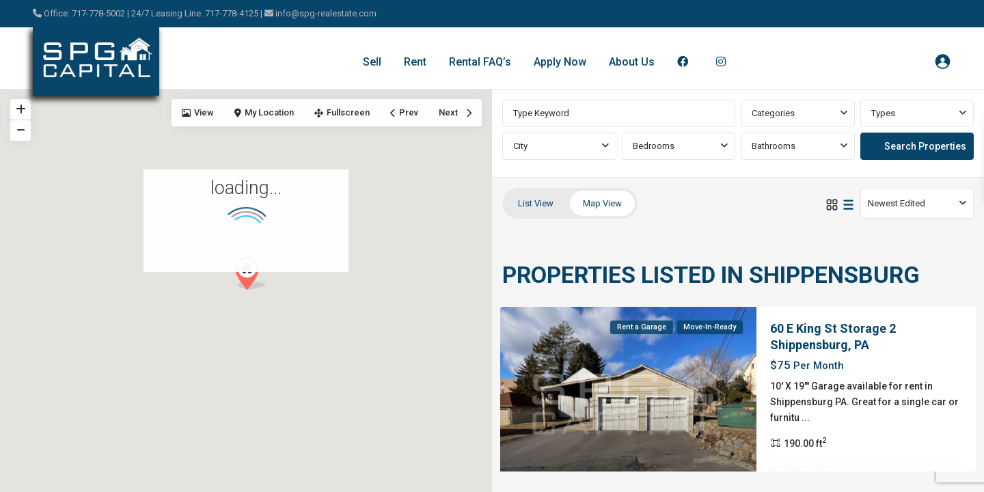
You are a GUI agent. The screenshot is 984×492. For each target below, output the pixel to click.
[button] (255, 277)
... (806, 417)
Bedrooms (653, 146)
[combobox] (798, 113)
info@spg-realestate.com (326, 13)
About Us (632, 61)
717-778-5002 (98, 13)
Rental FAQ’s (480, 61)
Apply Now (560, 61)
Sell (372, 61)
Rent (415, 61)
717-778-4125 (232, 13)
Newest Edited (896, 203)
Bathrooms (773, 146)
